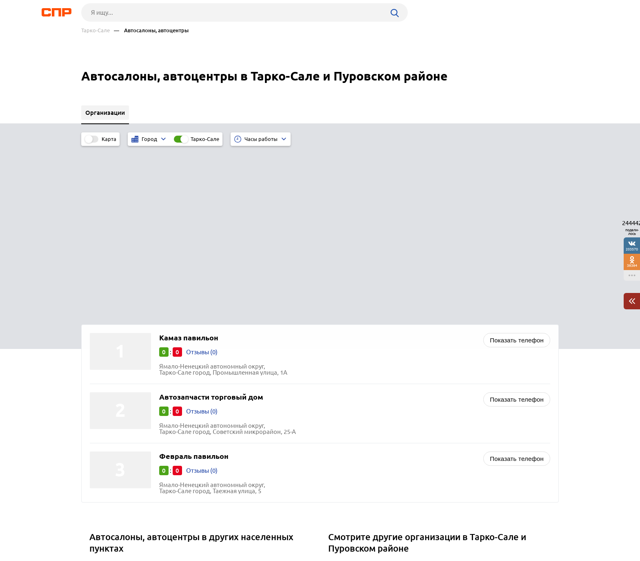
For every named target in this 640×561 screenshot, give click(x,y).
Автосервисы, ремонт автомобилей (382, 394)
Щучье (101, 434)
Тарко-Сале (95, 30)
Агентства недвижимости (367, 441)
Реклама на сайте (204, 530)
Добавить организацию (522, 530)
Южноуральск (112, 404)
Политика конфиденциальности (190, 554)
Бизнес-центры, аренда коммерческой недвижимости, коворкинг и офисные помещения (426, 407)
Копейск (104, 414)
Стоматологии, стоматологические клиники (394, 430)
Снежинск (106, 424)
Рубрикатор (96, 530)
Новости (147, 530)
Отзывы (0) (202, 180)
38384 (632, 265)
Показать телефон (517, 168)
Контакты (264, 530)
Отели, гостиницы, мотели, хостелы (383, 420)
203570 (632, 249)
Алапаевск (107, 394)
